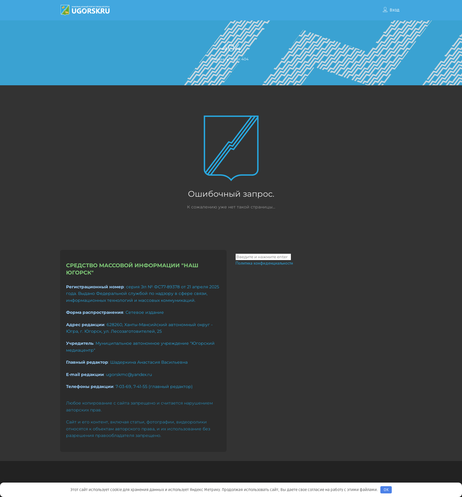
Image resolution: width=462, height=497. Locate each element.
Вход (394, 10)
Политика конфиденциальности (264, 263)
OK (386, 489)
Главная (217, 59)
